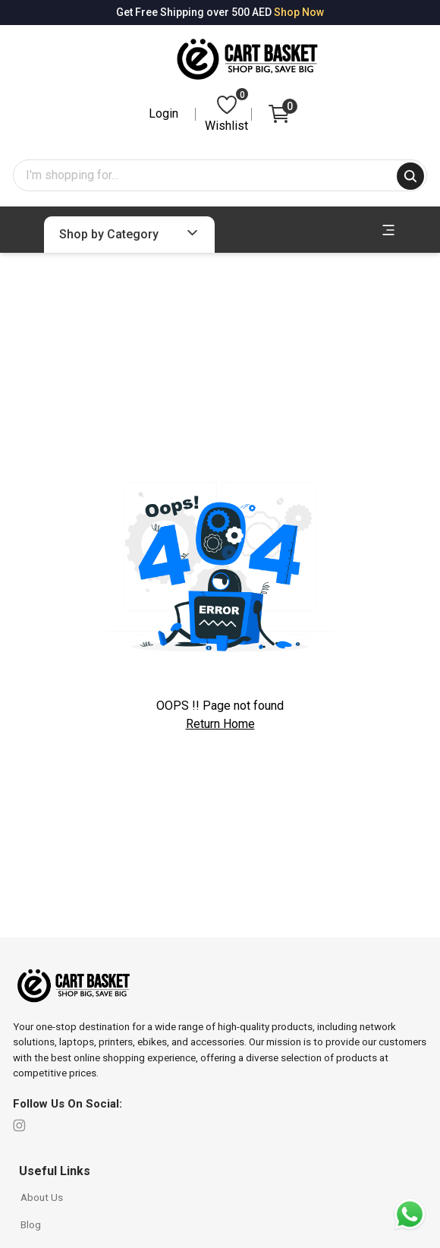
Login (163, 113)
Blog (30, 1224)
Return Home (220, 724)
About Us (41, 1197)
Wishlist (226, 113)
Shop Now (299, 12)
